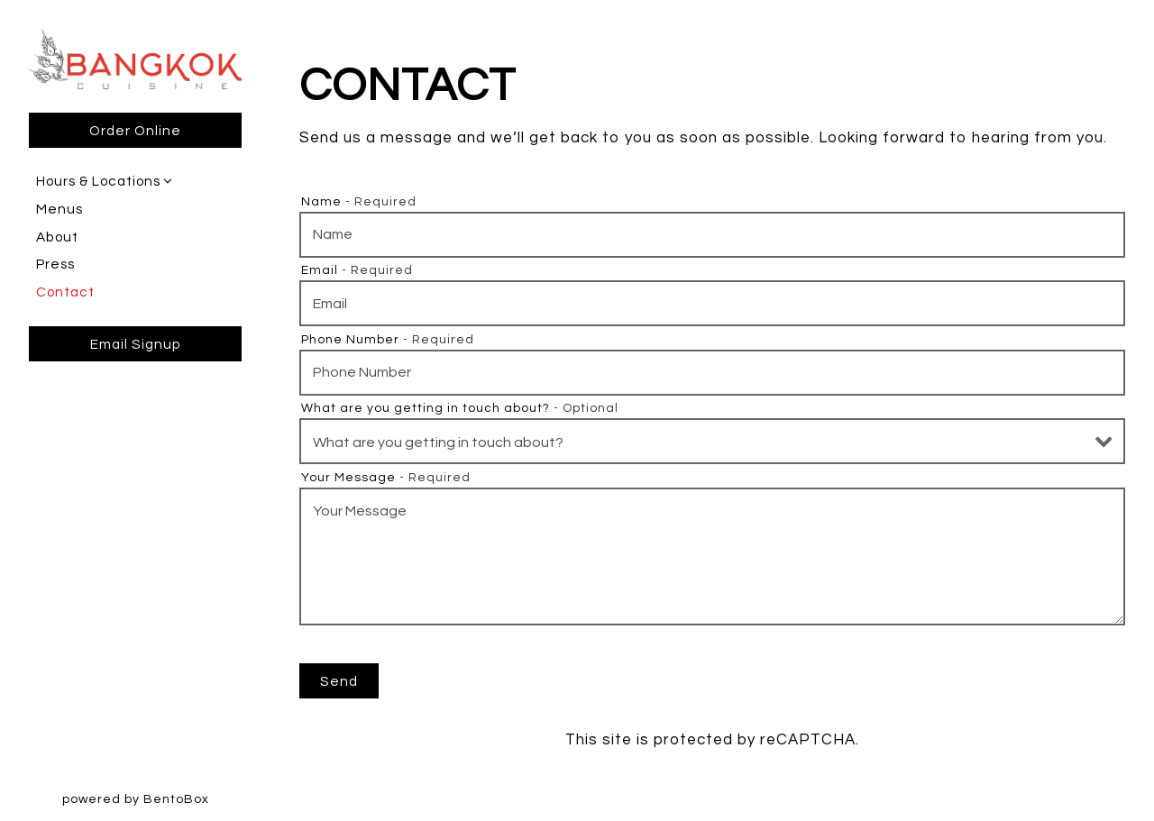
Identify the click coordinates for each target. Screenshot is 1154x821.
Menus (59, 209)
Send (339, 681)
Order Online (135, 130)
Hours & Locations (98, 181)
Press (55, 264)
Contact (65, 292)
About (57, 237)
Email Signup (135, 344)
